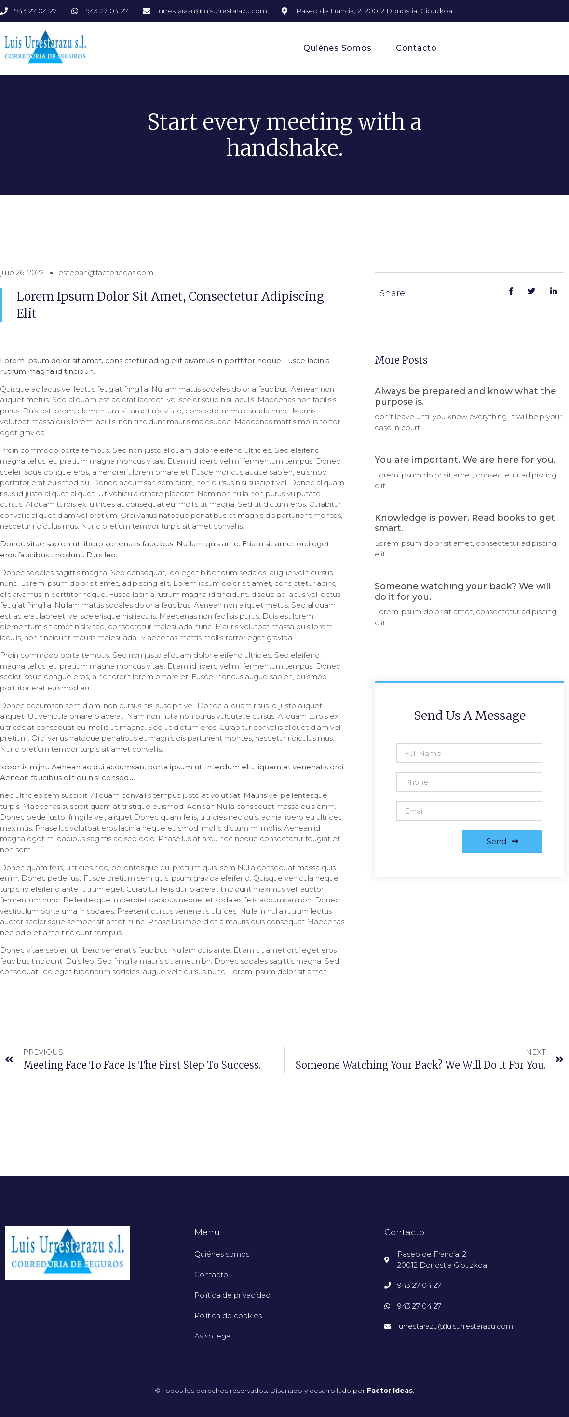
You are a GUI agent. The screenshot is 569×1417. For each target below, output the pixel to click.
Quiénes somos (337, 48)
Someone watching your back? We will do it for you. (463, 591)
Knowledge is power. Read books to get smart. (465, 523)
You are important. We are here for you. (465, 459)
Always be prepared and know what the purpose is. (465, 396)
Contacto (416, 48)
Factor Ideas (390, 1390)
